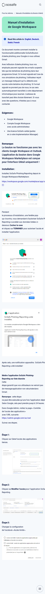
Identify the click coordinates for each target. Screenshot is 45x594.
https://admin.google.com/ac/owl (16, 418)
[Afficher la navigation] (40, 588)
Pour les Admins (7, 13)
